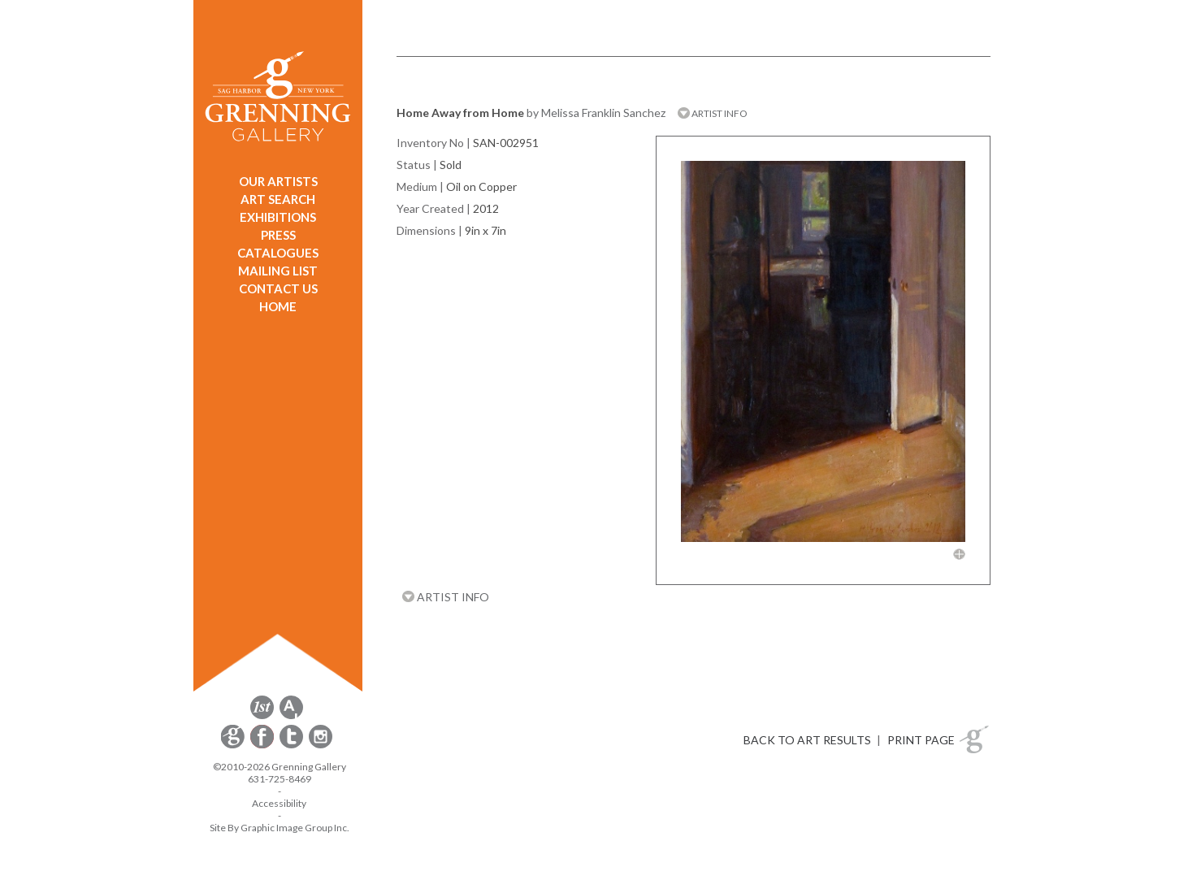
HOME (278, 306)
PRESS (278, 235)
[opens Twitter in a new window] (292, 745)
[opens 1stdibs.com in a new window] (262, 716)
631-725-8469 (279, 779)
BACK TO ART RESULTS (807, 740)
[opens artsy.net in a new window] (291, 716)
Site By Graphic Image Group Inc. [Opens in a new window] (279, 827)
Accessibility (279, 803)
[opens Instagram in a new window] (320, 745)
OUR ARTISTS (278, 181)
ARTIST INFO (713, 113)
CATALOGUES (278, 252)
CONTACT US (278, 288)
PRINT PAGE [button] (921, 740)
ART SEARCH (278, 199)
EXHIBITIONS (278, 217)
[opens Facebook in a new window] (263, 745)
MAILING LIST (278, 270)
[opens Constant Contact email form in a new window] (234, 745)
